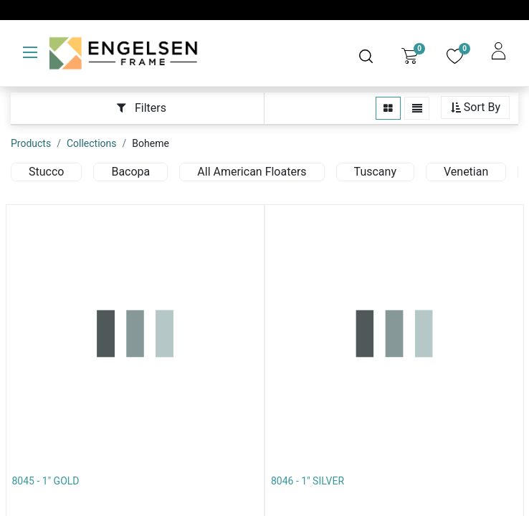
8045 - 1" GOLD (46, 481)
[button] (475, 107)
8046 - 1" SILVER (307, 481)
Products (31, 143)
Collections (92, 143)
